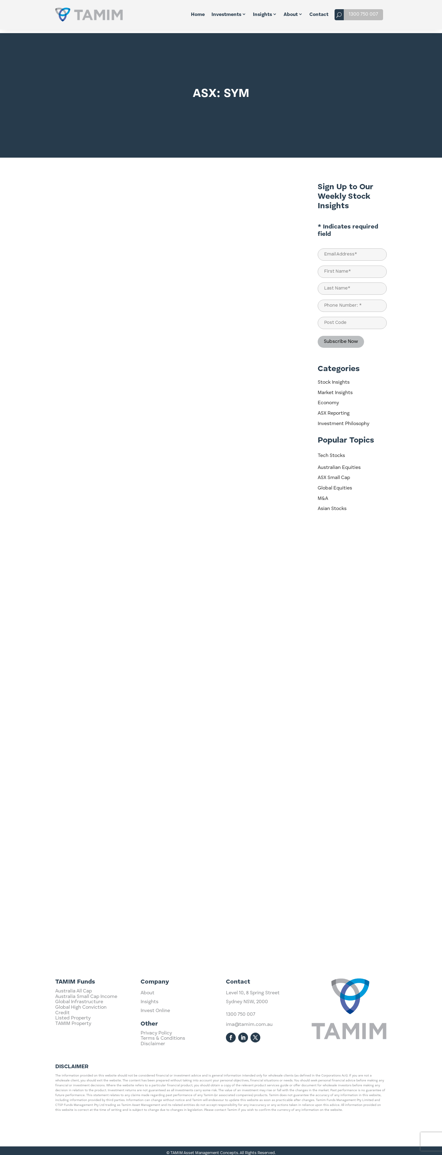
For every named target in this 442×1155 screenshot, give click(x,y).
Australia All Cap (73, 1019)
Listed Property (73, 1046)
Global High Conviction (81, 1035)
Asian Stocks (332, 505)
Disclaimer (153, 1053)
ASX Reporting (334, 409)
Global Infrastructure (79, 1029)
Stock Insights (334, 378)
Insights (262, 14)
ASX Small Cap (334, 474)
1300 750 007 (363, 14)
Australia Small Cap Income (86, 1024)
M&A (323, 495)
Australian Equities (339, 464)
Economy (328, 399)
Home (198, 14)
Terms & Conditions (163, 1048)
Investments (226, 14)
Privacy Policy (156, 1043)
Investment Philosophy (343, 420)
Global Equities (335, 484)
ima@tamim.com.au (249, 1053)
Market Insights (335, 389)
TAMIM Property (73, 1051)
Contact (318, 14)
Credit (62, 1040)
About (291, 14)
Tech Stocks (331, 452)
